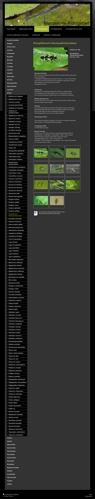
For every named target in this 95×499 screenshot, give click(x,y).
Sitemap (16, 494)
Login (90, 494)
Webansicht (88, 496)
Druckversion (8, 494)
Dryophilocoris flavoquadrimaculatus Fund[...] (52, 211)
